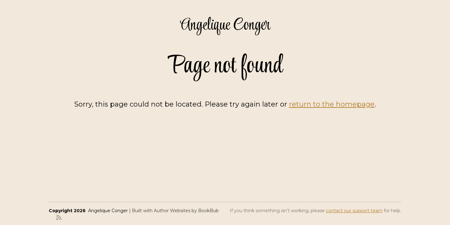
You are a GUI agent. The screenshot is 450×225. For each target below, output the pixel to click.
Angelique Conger (225, 25)
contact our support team (354, 210)
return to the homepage (332, 104)
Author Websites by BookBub (186, 210)
